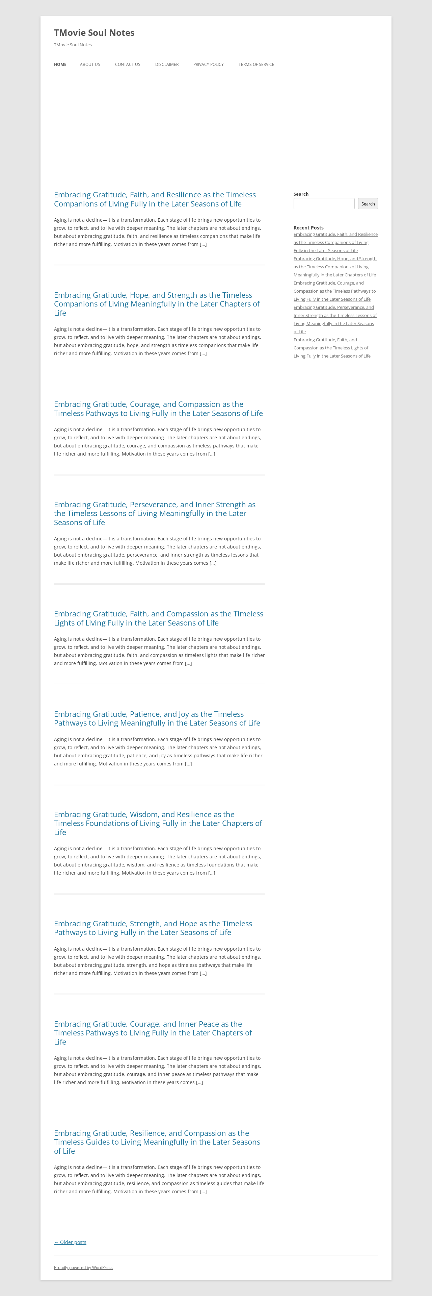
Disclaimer (167, 64)
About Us (90, 64)
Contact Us (127, 64)
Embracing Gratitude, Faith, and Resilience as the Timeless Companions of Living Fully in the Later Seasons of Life (155, 198)
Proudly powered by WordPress (83, 1267)
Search (301, 194)
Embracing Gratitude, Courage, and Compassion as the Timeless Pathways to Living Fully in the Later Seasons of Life (158, 408)
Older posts (70, 1242)
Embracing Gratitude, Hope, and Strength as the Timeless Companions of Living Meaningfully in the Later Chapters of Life (157, 304)
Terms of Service (256, 64)
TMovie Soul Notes (94, 32)
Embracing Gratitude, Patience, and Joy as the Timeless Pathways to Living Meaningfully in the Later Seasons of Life (157, 718)
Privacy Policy (208, 64)
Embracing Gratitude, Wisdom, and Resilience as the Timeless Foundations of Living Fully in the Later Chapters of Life (158, 823)
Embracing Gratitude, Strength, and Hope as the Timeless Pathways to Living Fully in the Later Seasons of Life (153, 927)
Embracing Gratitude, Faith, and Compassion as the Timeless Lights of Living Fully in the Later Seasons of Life (158, 617)
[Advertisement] (216, 123)
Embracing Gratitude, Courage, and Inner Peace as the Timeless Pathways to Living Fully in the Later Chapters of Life (153, 1033)
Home (60, 64)
